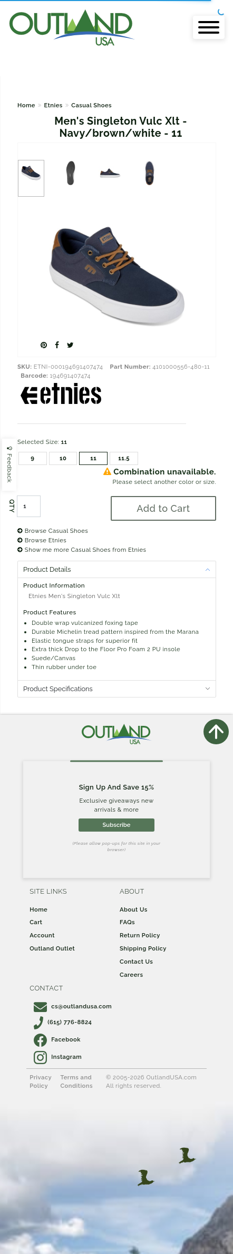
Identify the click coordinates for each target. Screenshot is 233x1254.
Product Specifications (58, 689)
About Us (134, 909)
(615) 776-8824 (63, 1022)
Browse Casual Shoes (52, 530)
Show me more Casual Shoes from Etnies (81, 549)
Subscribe (117, 824)
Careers (131, 974)
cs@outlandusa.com (73, 1006)
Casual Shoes (91, 105)
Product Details (47, 569)
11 (93, 458)
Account (42, 935)
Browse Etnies (41, 540)
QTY (11, 506)
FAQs (127, 922)
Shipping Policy (143, 948)
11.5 (124, 458)
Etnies (53, 105)
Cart (36, 922)
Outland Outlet (52, 948)
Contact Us (136, 961)
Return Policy (140, 935)
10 (63, 458)
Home (26, 105)
